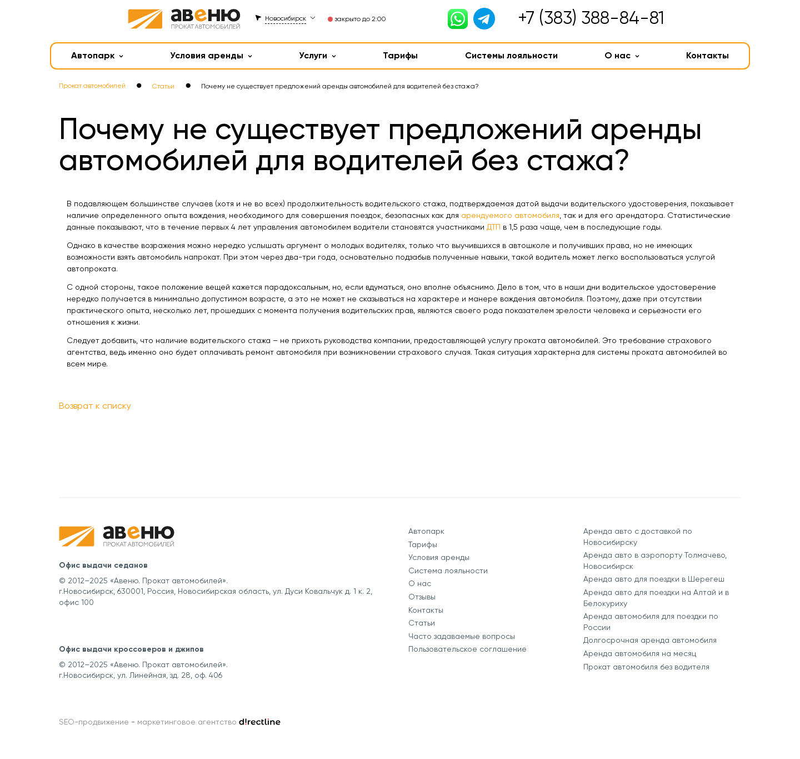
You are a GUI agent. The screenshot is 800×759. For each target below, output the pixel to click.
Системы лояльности (511, 55)
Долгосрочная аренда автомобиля (650, 640)
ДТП (494, 226)
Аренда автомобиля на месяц (639, 653)
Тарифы (400, 55)
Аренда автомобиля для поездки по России (650, 622)
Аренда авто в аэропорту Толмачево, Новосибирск (655, 560)
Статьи (421, 622)
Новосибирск (285, 18)
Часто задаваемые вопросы (461, 636)
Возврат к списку (95, 405)
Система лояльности (448, 570)
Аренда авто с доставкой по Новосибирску (637, 537)
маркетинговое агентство (187, 721)
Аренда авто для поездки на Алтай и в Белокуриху (656, 598)
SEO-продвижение (94, 721)
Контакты (707, 55)
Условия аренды (211, 55)
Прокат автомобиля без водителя (646, 666)
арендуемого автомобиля (510, 215)
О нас (621, 55)
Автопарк (97, 55)
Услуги (317, 55)
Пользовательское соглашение (467, 648)
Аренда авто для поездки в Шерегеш (653, 578)
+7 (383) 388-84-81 (591, 18)
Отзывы (422, 596)
